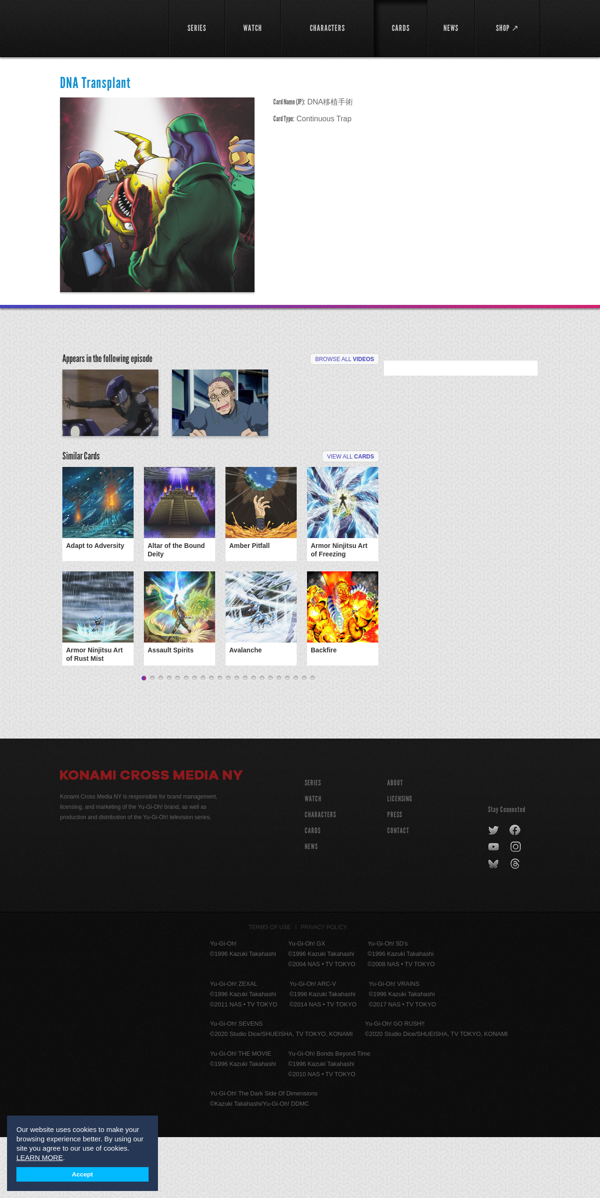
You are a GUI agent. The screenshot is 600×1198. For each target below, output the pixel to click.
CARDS (313, 891)
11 (228, 739)
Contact (398, 891)
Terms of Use (270, 988)
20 (304, 739)
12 (237, 739)
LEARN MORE (39, 1157)
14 (253, 739)
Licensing (399, 859)
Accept (82, 1174)
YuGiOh (109, 27)
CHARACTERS (320, 875)
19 (296, 739)
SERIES (313, 843)
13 (245, 739)
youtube (494, 908)
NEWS (311, 907)
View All (350, 517)
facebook (515, 891)
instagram (516, 908)
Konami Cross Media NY (151, 837)
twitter (494, 891)
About (395, 843)
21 (312, 739)
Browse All (344, 359)
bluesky (494, 925)
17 (279, 739)
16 (270, 739)
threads (516, 925)
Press (394, 875)
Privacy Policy (324, 988)
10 (220, 739)
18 (287, 739)
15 (262, 739)
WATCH (313, 859)
